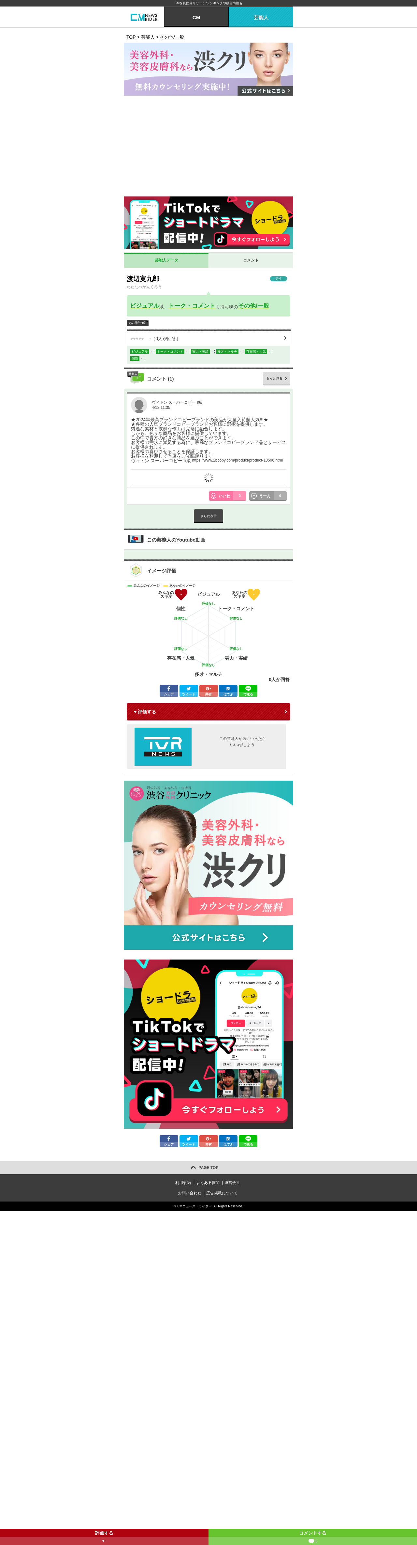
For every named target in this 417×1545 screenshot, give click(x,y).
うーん (273, 496)
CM (196, 17)
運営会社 (232, 1182)
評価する (104, 1537)
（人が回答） (155, 338)
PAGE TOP (209, 1167)
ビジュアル (144, 305)
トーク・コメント (191, 305)
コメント (251, 260)
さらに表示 (208, 516)
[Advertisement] (208, 147)
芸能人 (261, 17)
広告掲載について (221, 1193)
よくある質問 (208, 1182)
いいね (233, 496)
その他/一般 (253, 305)
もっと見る (274, 378)
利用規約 (183, 1182)
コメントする (312, 1537)
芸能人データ (166, 260)
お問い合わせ (189, 1193)
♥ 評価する (145, 711)
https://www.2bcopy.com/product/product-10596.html (237, 460)
